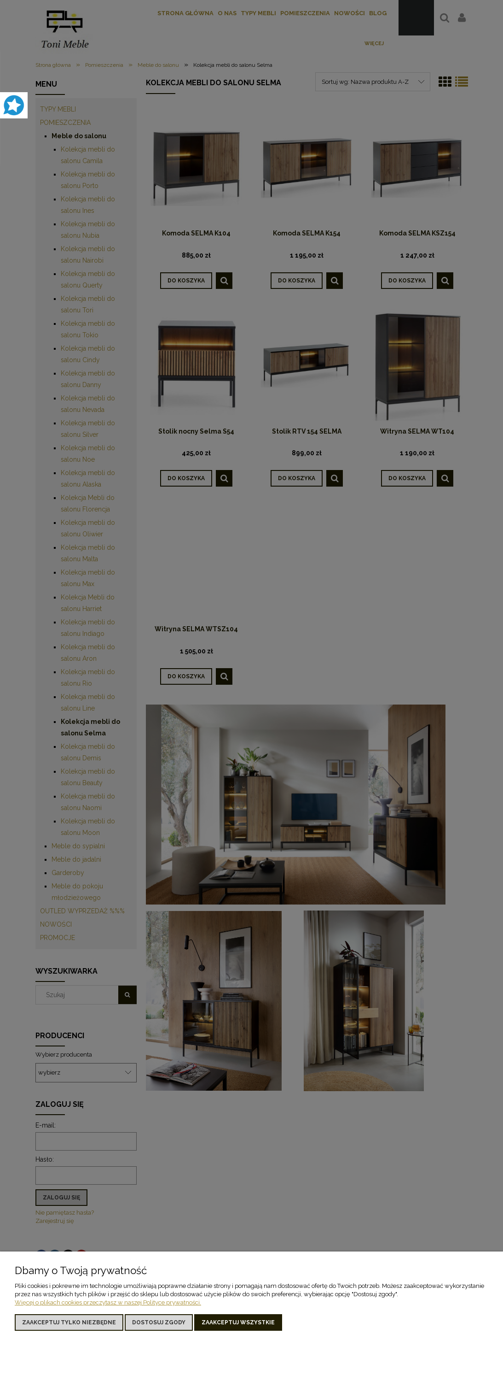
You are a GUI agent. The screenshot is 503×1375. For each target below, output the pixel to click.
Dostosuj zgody (158, 1322)
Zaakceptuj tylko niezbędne (69, 1322)
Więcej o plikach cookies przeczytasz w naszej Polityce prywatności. (108, 1302)
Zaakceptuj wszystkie (238, 1322)
